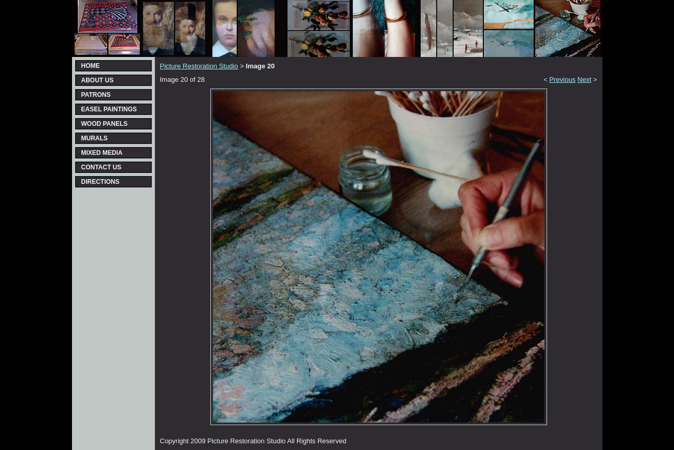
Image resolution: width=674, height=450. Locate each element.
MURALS (94, 138)
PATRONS (96, 94)
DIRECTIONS (100, 181)
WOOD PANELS (104, 123)
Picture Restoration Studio (199, 66)
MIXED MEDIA (102, 152)
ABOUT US (97, 80)
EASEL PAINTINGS (109, 109)
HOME (90, 65)
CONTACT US (101, 167)
